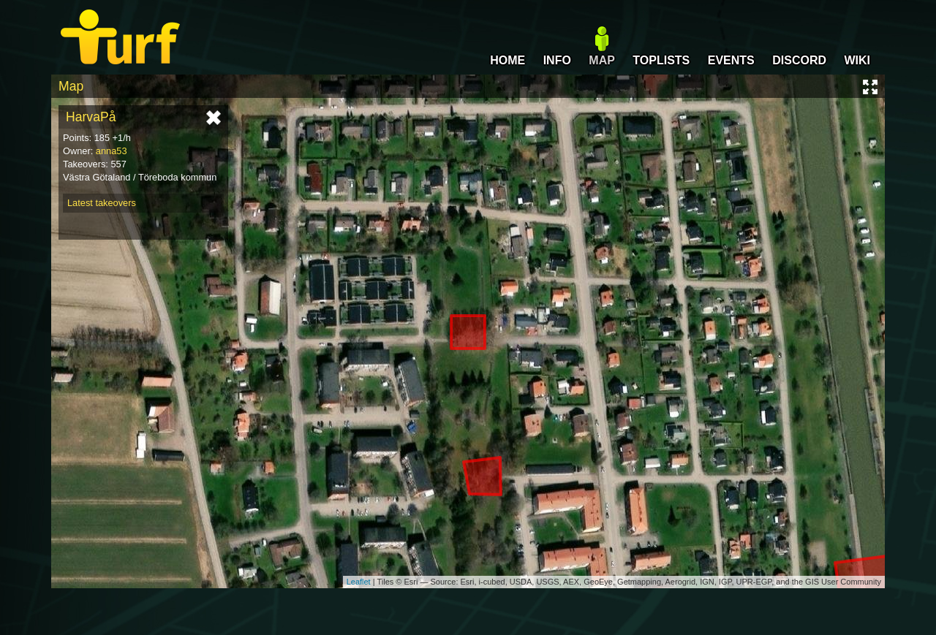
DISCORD (799, 60)
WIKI (857, 60)
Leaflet (359, 581)
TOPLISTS (661, 60)
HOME (507, 60)
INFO (557, 60)
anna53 (111, 150)
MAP (602, 60)
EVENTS (731, 60)
